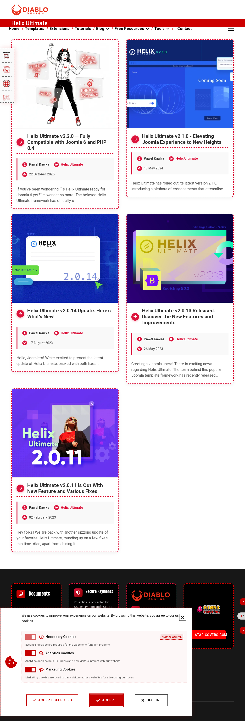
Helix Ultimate (72, 164)
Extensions (59, 28)
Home (14, 28)
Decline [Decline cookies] (143, 700)
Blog (100, 28)
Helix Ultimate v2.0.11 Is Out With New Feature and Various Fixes (65, 488)
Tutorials (83, 28)
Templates (34, 28)
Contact (184, 28)
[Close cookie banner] (175, 617)
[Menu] (231, 28)
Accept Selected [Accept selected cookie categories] (44, 700)
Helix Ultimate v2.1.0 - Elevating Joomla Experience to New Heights (182, 139)
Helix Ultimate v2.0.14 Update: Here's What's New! (69, 313)
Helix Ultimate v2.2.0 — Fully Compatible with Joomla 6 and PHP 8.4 (66, 142)
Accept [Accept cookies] (99, 700)
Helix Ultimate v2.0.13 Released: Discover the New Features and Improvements (178, 316)
